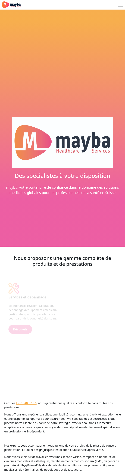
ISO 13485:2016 (26, 403)
